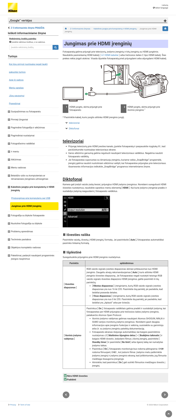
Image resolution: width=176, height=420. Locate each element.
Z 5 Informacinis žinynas (80, 29)
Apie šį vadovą (16, 80)
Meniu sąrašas (16, 87)
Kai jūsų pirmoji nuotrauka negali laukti (28, 64)
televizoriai (74, 123)
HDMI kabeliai (112, 55)
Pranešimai (14, 103)
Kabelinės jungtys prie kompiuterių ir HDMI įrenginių (115, 29)
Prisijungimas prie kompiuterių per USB (30, 198)
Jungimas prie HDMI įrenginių (26, 206)
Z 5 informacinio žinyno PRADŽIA (27, 28)
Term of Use (25, 405)
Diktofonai (74, 128)
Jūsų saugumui (16, 95)
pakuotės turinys (17, 72)
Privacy (13, 405)
